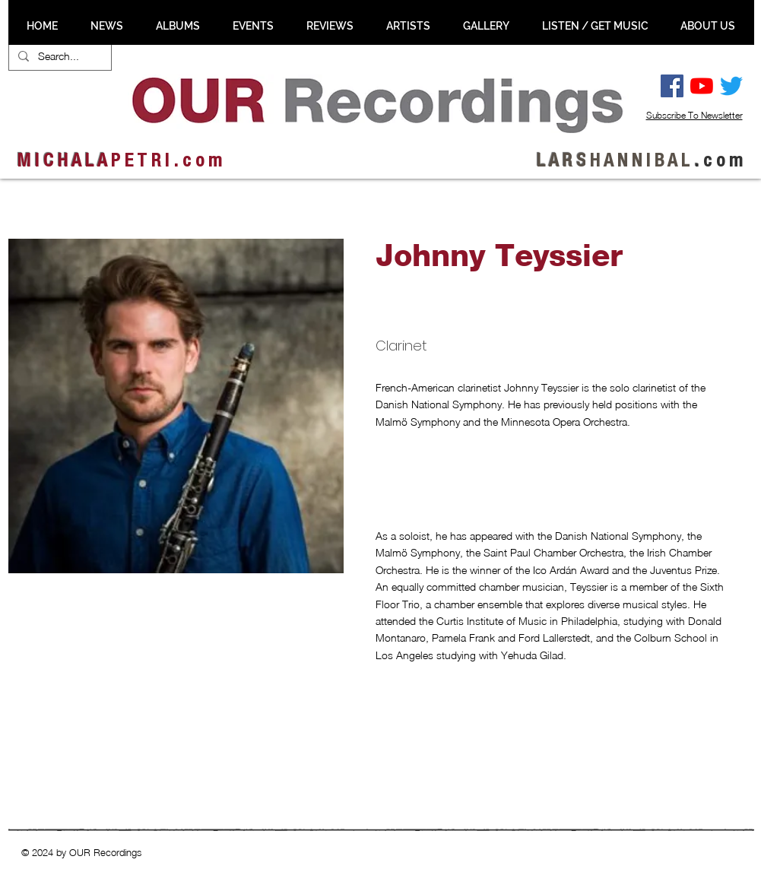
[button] (90, 664)
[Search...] (58, 56)
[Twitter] (731, 86)
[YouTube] (701, 86)
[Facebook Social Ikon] (672, 86)
